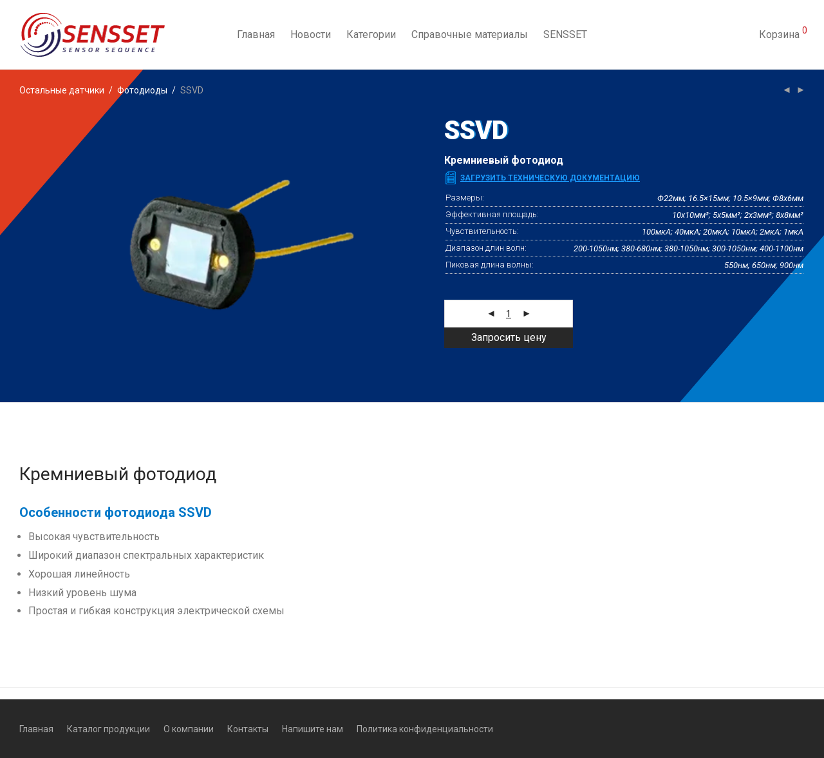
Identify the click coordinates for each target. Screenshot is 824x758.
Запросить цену (509, 337)
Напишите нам (312, 729)
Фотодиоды (142, 90)
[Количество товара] (508, 313)
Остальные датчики (61, 90)
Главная (256, 34)
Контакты (247, 729)
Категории (371, 34)
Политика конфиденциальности (425, 729)
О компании (189, 729)
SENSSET (565, 34)
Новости (310, 34)
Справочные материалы (469, 34)
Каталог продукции (108, 729)
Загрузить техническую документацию (550, 177)
